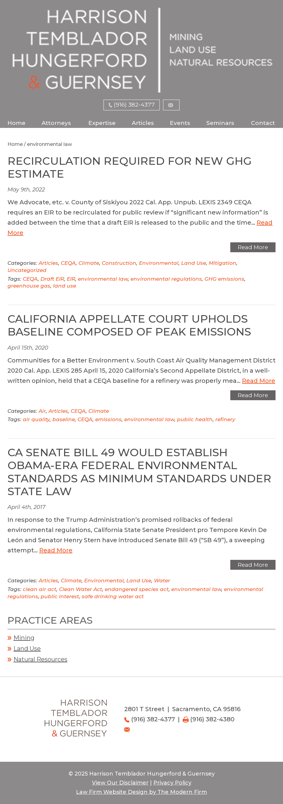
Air (42, 411)
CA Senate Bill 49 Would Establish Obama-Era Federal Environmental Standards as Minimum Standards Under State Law (139, 472)
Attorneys (56, 123)
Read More (253, 247)
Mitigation (222, 263)
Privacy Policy (172, 782)
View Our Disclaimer (120, 782)
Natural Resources (40, 659)
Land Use (193, 263)
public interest (60, 596)
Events (180, 123)
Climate (88, 263)
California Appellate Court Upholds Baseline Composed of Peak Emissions (129, 325)
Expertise (102, 123)
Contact (263, 123)
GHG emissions (224, 279)
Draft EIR (52, 279)
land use (64, 286)
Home (16, 123)
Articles (143, 123)
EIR (71, 279)
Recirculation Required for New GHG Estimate (129, 167)
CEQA (68, 263)
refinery (225, 419)
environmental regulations (166, 279)
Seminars (220, 123)
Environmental (158, 263)
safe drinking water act (113, 596)
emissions (108, 419)
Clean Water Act (80, 589)
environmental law (103, 279)
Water (162, 581)
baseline (63, 419)
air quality (36, 419)
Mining (23, 637)
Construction (119, 263)
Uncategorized (26, 270)
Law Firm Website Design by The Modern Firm (141, 792)
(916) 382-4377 (134, 104)
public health (195, 419)
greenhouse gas (28, 286)
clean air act (39, 589)
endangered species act (137, 589)
